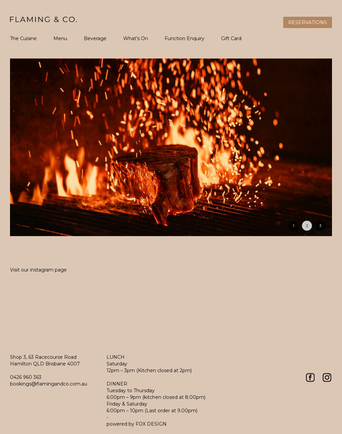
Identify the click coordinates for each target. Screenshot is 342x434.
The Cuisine (23, 38)
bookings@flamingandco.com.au (48, 384)
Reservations (307, 22)
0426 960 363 (25, 377)
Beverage (95, 38)
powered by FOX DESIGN (137, 424)
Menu (60, 38)
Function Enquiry (184, 38)
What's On (135, 38)
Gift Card (231, 38)
